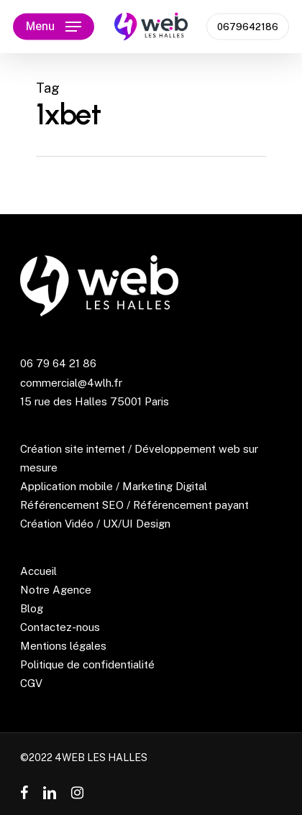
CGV (31, 683)
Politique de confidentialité (87, 664)
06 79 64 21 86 (58, 363)
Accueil (38, 571)
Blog (31, 608)
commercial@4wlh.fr (71, 383)
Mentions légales (63, 646)
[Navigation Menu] (53, 26)
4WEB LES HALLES (101, 757)
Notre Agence (55, 590)
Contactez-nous (60, 627)
